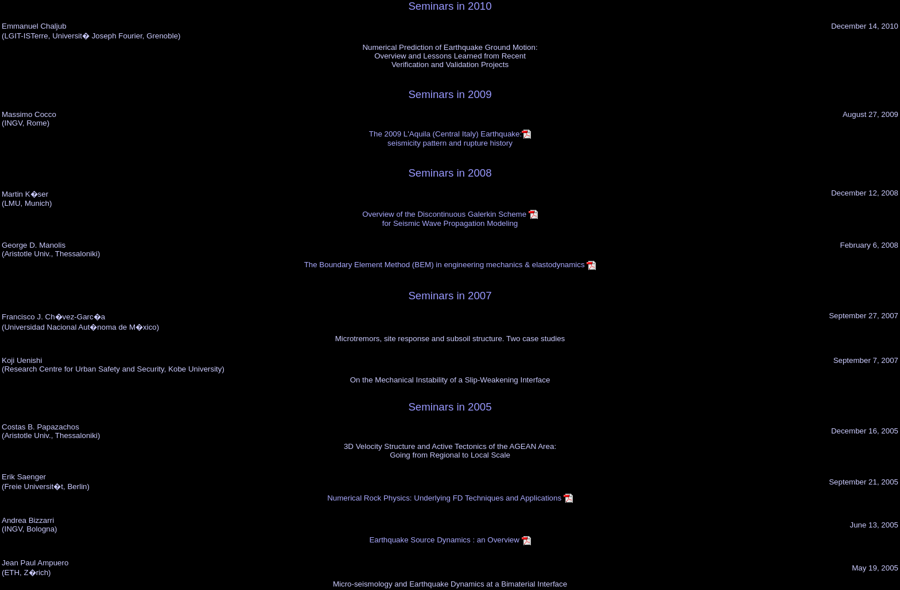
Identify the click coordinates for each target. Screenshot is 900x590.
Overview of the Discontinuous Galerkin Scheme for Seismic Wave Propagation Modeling (450, 219)
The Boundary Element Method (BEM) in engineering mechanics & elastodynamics (450, 264)
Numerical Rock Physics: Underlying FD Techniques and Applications (450, 498)
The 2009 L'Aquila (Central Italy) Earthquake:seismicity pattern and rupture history (450, 138)
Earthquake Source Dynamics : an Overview (449, 540)
